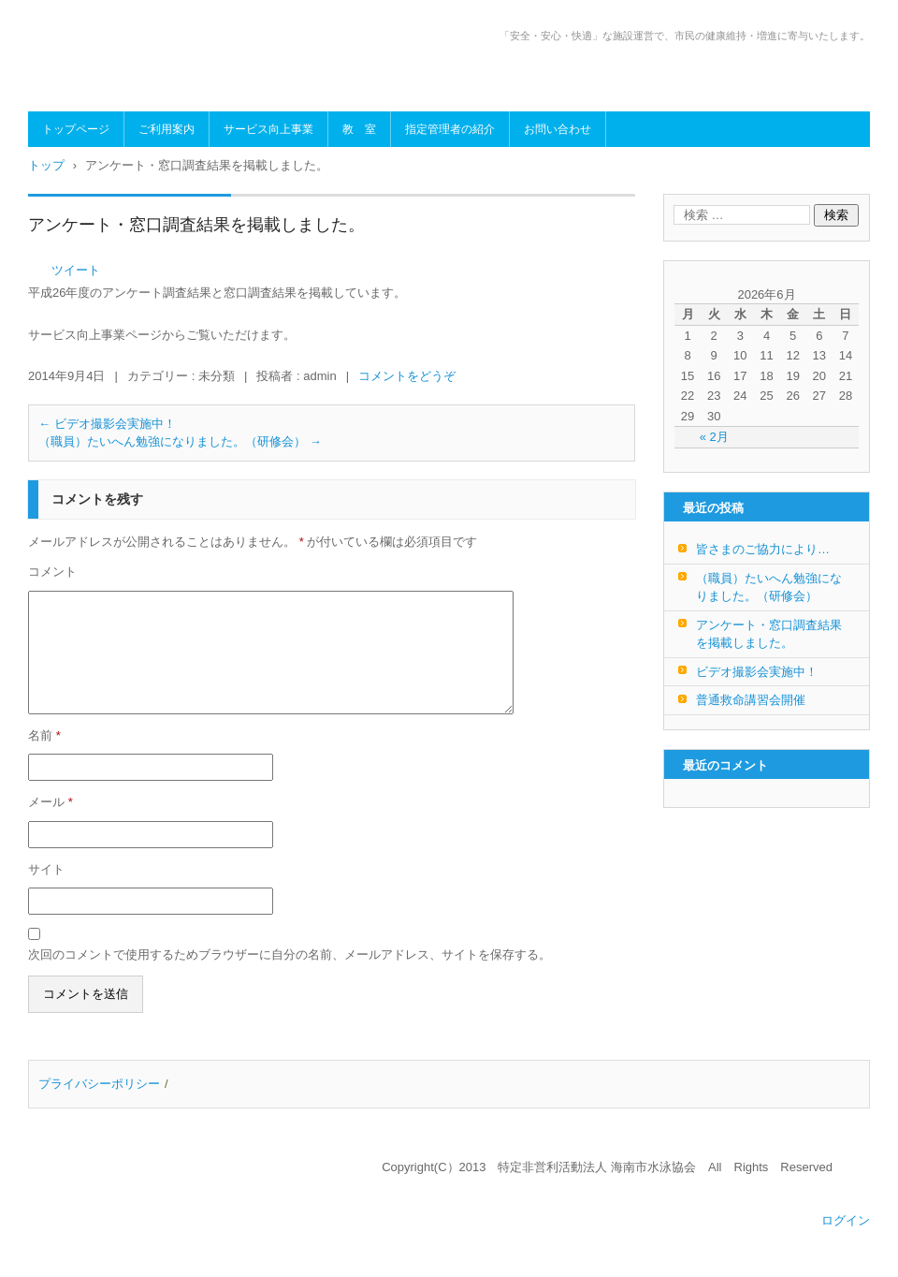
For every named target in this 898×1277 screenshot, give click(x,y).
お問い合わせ (557, 129)
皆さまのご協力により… (763, 549)
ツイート (75, 270)
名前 (44, 735)
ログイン (845, 1220)
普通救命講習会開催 (750, 700)
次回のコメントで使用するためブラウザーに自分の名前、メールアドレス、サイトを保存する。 (289, 954)
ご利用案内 (166, 129)
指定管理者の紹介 (450, 129)
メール (50, 802)
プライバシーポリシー (99, 1084)
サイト (46, 869)
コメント (52, 572)
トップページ (75, 129)
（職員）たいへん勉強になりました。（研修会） (180, 441)
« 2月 (714, 437)
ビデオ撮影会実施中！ (107, 424)
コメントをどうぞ (407, 376)
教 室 (359, 129)
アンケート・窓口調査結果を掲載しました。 (769, 634)
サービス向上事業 (268, 129)
